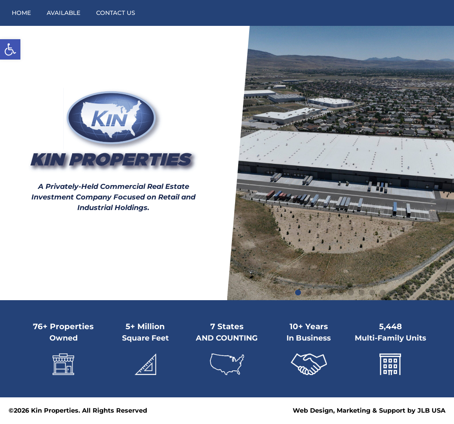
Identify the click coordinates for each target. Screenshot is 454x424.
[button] (10, 49)
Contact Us (115, 12)
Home (21, 12)
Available (63, 12)
